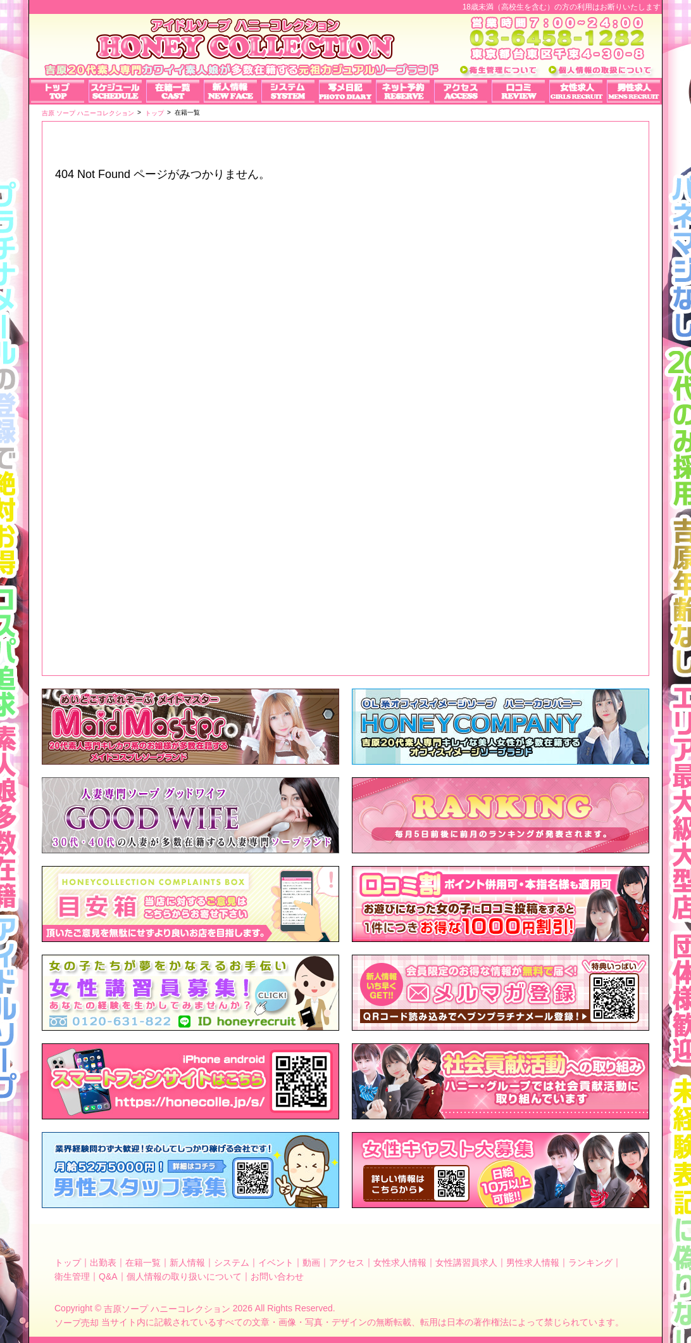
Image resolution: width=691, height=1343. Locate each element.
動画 (311, 1262)
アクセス (346, 1262)
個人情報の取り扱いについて (184, 1276)
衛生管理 (72, 1276)
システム (231, 1262)
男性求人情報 (532, 1262)
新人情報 (187, 1262)
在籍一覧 (143, 1262)
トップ (67, 1262)
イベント (276, 1262)
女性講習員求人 (466, 1262)
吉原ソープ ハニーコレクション (167, 1309)
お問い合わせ (277, 1276)
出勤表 (103, 1262)
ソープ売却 (76, 1323)
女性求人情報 (399, 1262)
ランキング (590, 1262)
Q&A (108, 1276)
